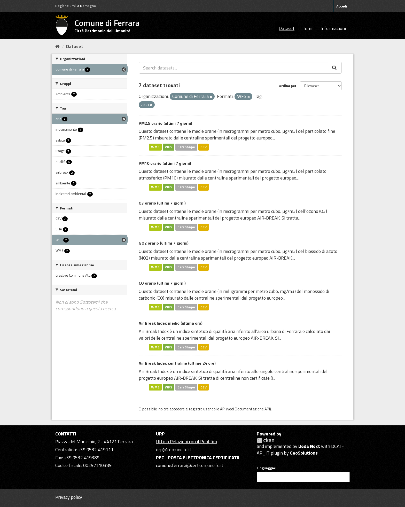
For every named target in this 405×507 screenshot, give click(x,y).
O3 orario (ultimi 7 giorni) (162, 203)
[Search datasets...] (233, 68)
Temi (307, 28)
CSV (203, 147)
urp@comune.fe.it (173, 449)
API (222, 409)
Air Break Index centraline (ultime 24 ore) (177, 363)
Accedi (341, 6)
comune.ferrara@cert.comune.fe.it (189, 465)
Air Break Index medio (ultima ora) (170, 323)
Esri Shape (186, 147)
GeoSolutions (304, 452)
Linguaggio (266, 468)
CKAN (265, 440)
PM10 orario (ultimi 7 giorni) (165, 163)
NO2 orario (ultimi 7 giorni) (164, 243)
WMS (155, 147)
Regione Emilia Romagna (75, 5)
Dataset (286, 28)
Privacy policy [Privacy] (68, 497)
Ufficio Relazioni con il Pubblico (186, 441)
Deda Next (309, 446)
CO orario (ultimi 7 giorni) (162, 283)
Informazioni (333, 28)
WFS (168, 147)
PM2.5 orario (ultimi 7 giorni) (165, 123)
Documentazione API (252, 409)
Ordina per (288, 85)
